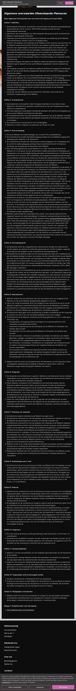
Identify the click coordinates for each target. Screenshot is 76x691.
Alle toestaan (63, 687)
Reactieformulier (10, 650)
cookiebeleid (6, 682)
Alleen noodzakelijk (14, 687)
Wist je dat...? (9, 633)
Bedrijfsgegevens (10, 661)
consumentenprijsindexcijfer (60, 218)
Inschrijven (69, 3)
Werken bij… (8, 664)
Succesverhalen (10, 630)
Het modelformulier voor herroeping (20, 610)
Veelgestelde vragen (12, 647)
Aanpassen (40, 687)
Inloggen (60, 3)
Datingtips (8, 636)
